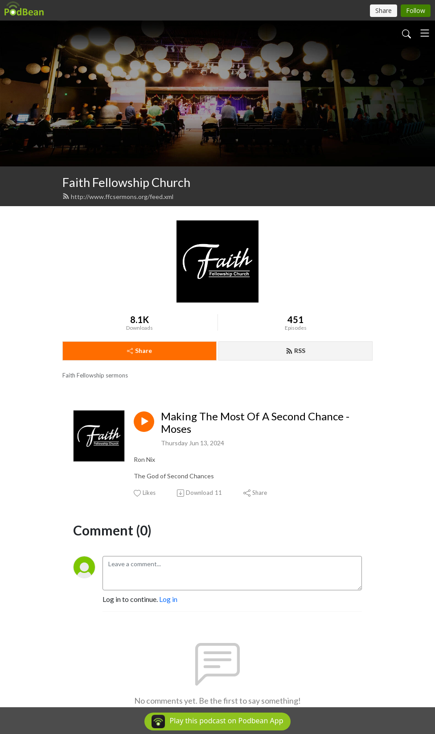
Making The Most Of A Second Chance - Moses (255, 422)
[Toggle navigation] (424, 33)
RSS (295, 350)
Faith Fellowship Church (126, 182)
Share (139, 350)
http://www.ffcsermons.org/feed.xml (117, 196)
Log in (168, 599)
